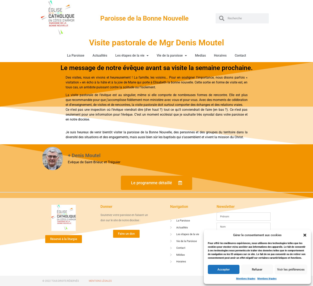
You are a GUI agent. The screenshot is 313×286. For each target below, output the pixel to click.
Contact (240, 55)
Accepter (223, 269)
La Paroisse (75, 55)
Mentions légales (245, 278)
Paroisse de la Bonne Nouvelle (144, 18)
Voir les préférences (291, 269)
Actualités (100, 55)
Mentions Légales (100, 280)
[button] (305, 235)
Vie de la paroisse (172, 55)
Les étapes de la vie (132, 55)
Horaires (220, 55)
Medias (200, 55)
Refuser (257, 269)
